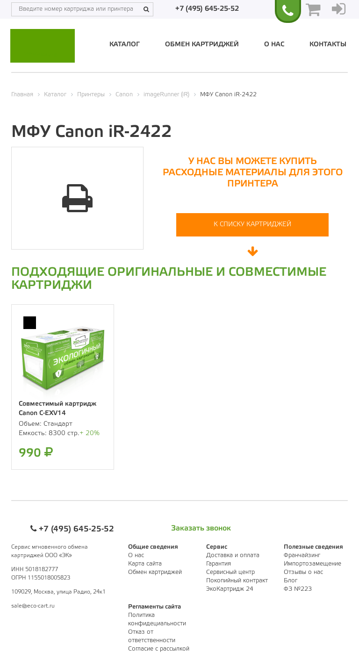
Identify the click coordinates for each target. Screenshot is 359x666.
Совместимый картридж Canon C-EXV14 (57, 408)
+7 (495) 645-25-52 (207, 9)
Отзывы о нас (303, 572)
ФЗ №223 (298, 589)
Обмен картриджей (202, 45)
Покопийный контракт (237, 580)
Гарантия (218, 563)
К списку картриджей (252, 225)
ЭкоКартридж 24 (229, 589)
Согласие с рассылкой (158, 649)
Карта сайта (145, 563)
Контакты (327, 45)
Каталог (124, 45)
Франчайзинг (302, 555)
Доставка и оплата (232, 555)
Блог (290, 580)
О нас (274, 45)
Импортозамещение (312, 563)
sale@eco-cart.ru (33, 606)
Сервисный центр (230, 572)
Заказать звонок (201, 528)
